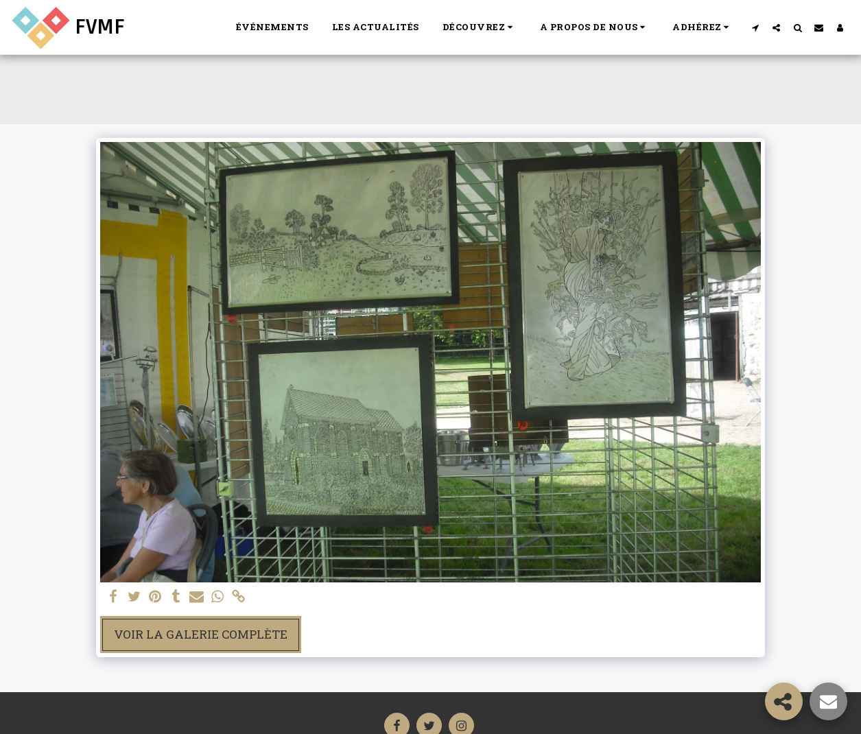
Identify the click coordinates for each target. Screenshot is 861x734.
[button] (480, 27)
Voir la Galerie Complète (200, 634)
